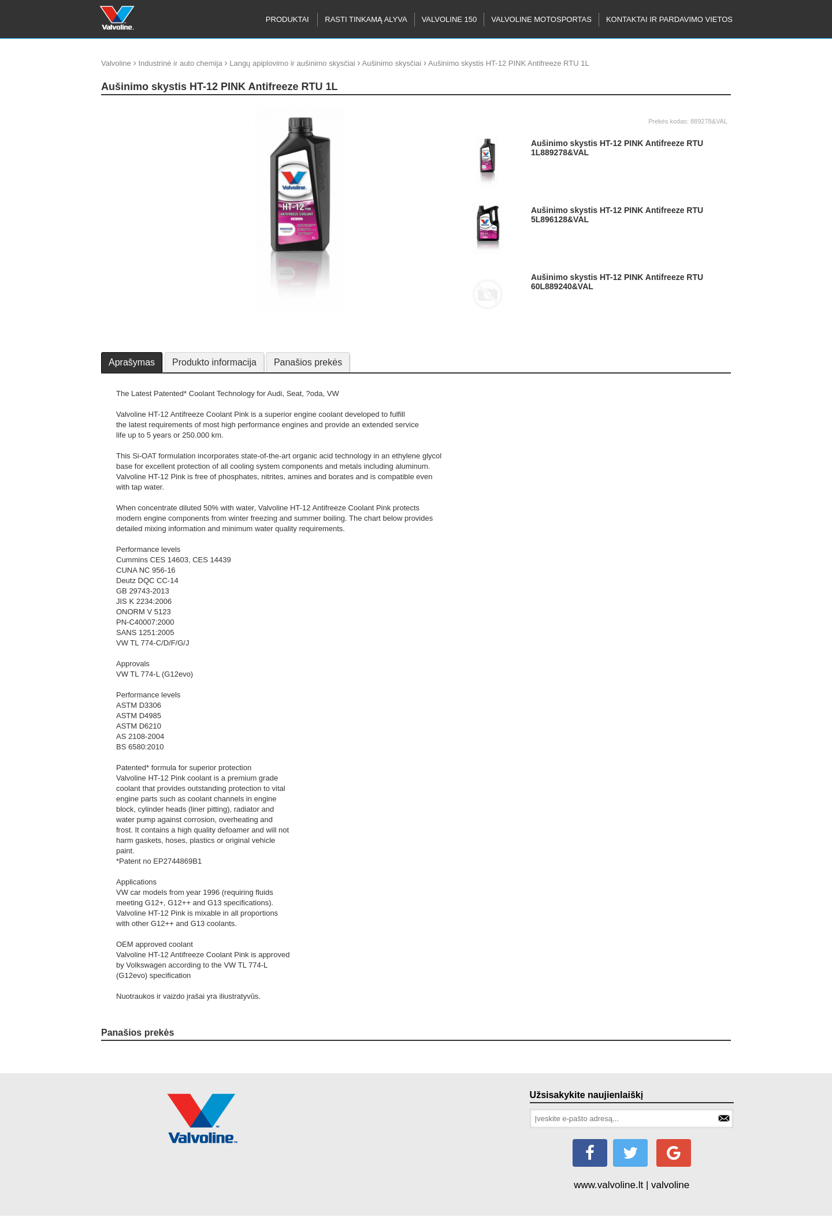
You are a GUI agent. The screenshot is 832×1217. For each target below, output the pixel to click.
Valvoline (116, 63)
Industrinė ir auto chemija (180, 63)
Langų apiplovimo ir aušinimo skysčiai (292, 63)
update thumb (128, 109)
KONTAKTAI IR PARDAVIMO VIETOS (669, 19)
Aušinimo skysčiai (392, 63)
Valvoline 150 (449, 19)
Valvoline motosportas (541, 19)
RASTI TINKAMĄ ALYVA (366, 19)
